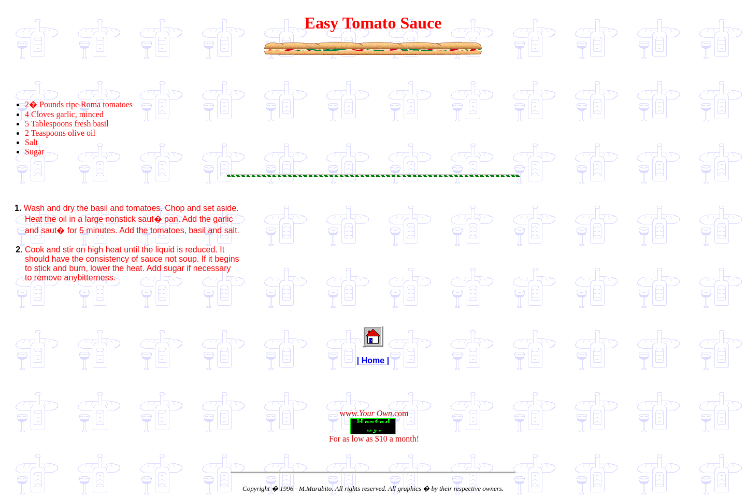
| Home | (373, 360)
